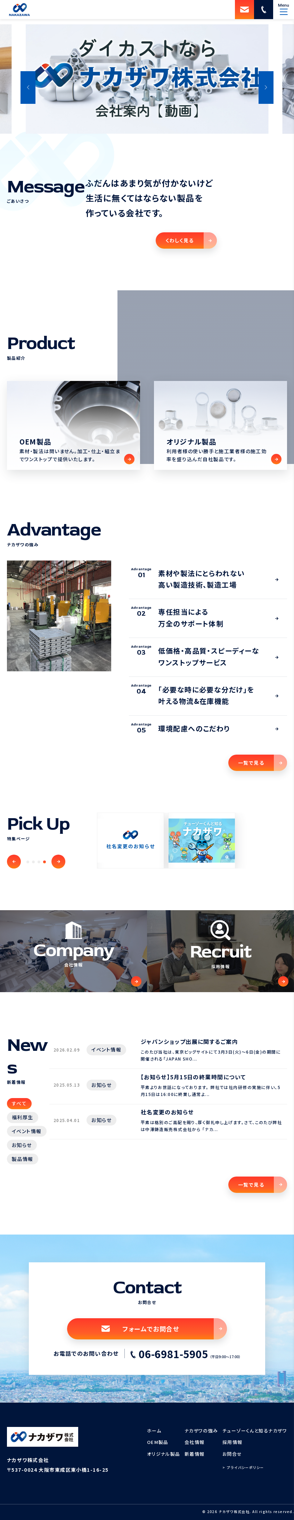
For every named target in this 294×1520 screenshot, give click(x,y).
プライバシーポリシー (245, 1467)
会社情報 (195, 1442)
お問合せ (232, 1454)
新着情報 (195, 1454)
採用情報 (232, 1442)
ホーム (154, 1430)
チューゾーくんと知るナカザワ (254, 1430)
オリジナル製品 (163, 1454)
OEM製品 (158, 1442)
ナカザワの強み (201, 1430)
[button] (28, 87)
